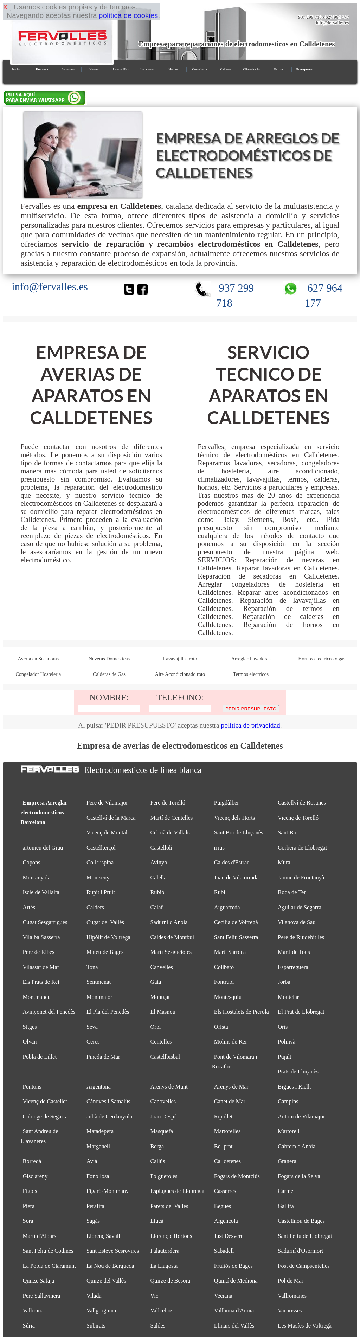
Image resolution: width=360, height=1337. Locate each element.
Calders (95, 907)
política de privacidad (250, 725)
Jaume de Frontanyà (301, 877)
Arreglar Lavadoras (251, 658)
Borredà (32, 1161)
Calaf (156, 907)
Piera (29, 1206)
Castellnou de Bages (301, 1220)
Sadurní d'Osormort (300, 1250)
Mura (284, 862)
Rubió (157, 892)
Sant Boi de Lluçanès (238, 832)
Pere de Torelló (167, 802)
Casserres (225, 1191)
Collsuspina (100, 862)
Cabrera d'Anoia (296, 1146)
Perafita (95, 1206)
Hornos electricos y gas (321, 658)
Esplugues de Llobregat (177, 1191)
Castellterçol (101, 847)
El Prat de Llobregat (301, 1011)
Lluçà (156, 1220)
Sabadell (224, 1250)
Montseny (98, 877)
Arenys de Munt (168, 1086)
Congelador (199, 69)
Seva (92, 1026)
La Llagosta (164, 1265)
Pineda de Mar (103, 1056)
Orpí (155, 1026)
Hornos (173, 69)
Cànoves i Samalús (108, 1101)
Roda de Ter (292, 892)
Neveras (94, 69)
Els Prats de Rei (41, 981)
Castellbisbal (165, 1056)
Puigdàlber (226, 802)
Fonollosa (97, 1176)
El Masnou (162, 1011)
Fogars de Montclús (237, 1176)
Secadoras (68, 69)
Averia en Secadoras (38, 658)
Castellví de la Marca (111, 817)
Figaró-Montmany (107, 1191)
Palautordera (164, 1250)
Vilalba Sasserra (41, 937)
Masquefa (161, 1131)
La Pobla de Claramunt (49, 1265)
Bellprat (223, 1146)
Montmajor (99, 997)
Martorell (289, 1131)
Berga (157, 1146)
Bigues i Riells (294, 1086)
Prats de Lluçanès (298, 1071)
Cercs (92, 1041)
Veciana (223, 1295)
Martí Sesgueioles (171, 952)
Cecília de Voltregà (236, 922)
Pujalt (284, 1056)
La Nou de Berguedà (110, 1265)
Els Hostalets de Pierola (241, 1011)
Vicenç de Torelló (298, 817)
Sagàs (93, 1220)
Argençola (226, 1220)
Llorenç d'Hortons (171, 1236)
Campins (288, 1101)
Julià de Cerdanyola (109, 1116)
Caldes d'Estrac (232, 862)
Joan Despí (162, 1116)
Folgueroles (163, 1176)
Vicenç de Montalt (107, 832)
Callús (157, 1161)
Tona (92, 967)
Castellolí (161, 847)
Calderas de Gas (109, 674)
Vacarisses (290, 1310)
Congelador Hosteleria (38, 674)
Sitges (30, 1026)
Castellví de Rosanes (302, 802)
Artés (29, 907)
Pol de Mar (290, 1280)
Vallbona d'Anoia (234, 1310)
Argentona (98, 1086)
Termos (278, 69)
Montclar (288, 997)
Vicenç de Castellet (45, 1101)
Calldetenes (227, 1161)
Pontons (32, 1086)
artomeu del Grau (43, 847)
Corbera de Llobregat (302, 847)
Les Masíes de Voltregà (305, 1325)
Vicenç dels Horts (234, 817)
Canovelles (163, 1101)
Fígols (30, 1191)
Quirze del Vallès (106, 1280)
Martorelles (227, 1131)
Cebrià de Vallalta (170, 832)
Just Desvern (229, 1236)
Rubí (219, 892)
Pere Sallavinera (41, 1295)
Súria (29, 1325)
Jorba (284, 981)
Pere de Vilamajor (107, 802)
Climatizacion (252, 69)
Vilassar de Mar (41, 967)
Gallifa (286, 1206)
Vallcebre (161, 1310)
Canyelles (161, 967)
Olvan (30, 1041)
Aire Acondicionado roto (180, 674)
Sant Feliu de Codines (48, 1250)
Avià (91, 1161)
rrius (219, 847)
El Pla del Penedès (107, 1011)
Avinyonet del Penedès (49, 1011)
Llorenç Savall (103, 1236)
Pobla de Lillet (40, 1056)
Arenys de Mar (231, 1086)
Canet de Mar (229, 1101)
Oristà (221, 1026)
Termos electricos (251, 674)
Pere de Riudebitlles (301, 937)
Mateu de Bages (105, 952)
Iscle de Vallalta (41, 892)
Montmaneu (37, 997)
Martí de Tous (294, 952)
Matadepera (100, 1131)
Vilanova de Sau (296, 922)
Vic (154, 1295)
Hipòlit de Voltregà (108, 937)
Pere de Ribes (38, 952)
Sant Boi (288, 832)
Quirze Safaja (38, 1280)
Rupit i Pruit (100, 892)
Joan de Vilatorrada (236, 877)
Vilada (94, 1295)
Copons (31, 862)
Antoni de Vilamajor (301, 1116)
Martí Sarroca (230, 952)
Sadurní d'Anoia (168, 922)
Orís (283, 1026)
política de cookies (128, 15)
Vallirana (33, 1310)
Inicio (15, 69)
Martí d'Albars (39, 1236)
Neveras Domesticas (109, 658)
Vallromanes (292, 1295)
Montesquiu (228, 997)
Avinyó (158, 862)
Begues (222, 1206)
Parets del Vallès (169, 1206)
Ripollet (223, 1116)
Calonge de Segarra (45, 1116)
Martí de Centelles (171, 817)
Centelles (161, 1041)
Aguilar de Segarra (299, 907)
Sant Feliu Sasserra (236, 937)
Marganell (98, 1146)
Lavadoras (147, 69)
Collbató (224, 967)
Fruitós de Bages (233, 1265)
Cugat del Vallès (105, 922)
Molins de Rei (230, 1041)
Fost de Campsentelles (303, 1265)
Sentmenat (98, 981)
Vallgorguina (101, 1310)
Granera (287, 1161)
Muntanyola (37, 877)
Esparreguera (293, 967)
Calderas (226, 69)
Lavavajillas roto (180, 658)
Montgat (160, 997)
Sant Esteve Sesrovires (112, 1250)
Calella (158, 877)
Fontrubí (224, 981)
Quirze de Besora (170, 1280)
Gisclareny (35, 1176)
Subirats (95, 1325)
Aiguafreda (227, 907)
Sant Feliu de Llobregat (305, 1236)
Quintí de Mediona (236, 1280)
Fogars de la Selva (299, 1176)
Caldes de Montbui (172, 937)
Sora (28, 1220)
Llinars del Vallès (234, 1325)
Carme (285, 1191)
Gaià (155, 981)
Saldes (157, 1325)
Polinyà (286, 1041)
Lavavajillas (121, 69)
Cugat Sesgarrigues (45, 922)
